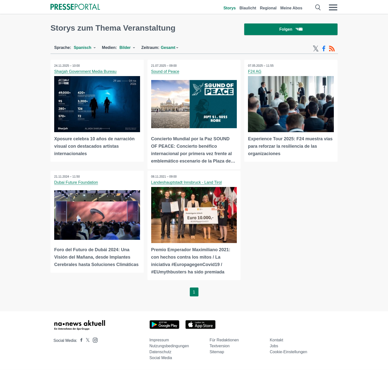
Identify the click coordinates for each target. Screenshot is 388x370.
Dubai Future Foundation (76, 183)
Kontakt (276, 340)
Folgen (290, 29)
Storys (229, 8)
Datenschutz (160, 352)
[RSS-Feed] (332, 48)
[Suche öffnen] (318, 7)
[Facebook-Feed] (324, 48)
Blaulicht (248, 8)
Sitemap (217, 352)
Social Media (160, 358)
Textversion (220, 346)
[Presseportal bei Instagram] (93, 340)
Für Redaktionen (224, 340)
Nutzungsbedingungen (169, 346)
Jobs (274, 346)
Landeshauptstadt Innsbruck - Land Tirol (186, 183)
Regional (268, 8)
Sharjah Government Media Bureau (85, 72)
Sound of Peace (165, 72)
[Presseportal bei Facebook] (80, 341)
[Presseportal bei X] (86, 341)
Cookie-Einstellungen (288, 352)
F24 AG (254, 72)
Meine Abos (291, 8)
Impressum (159, 340)
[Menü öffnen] (333, 7)
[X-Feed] (316, 48)
